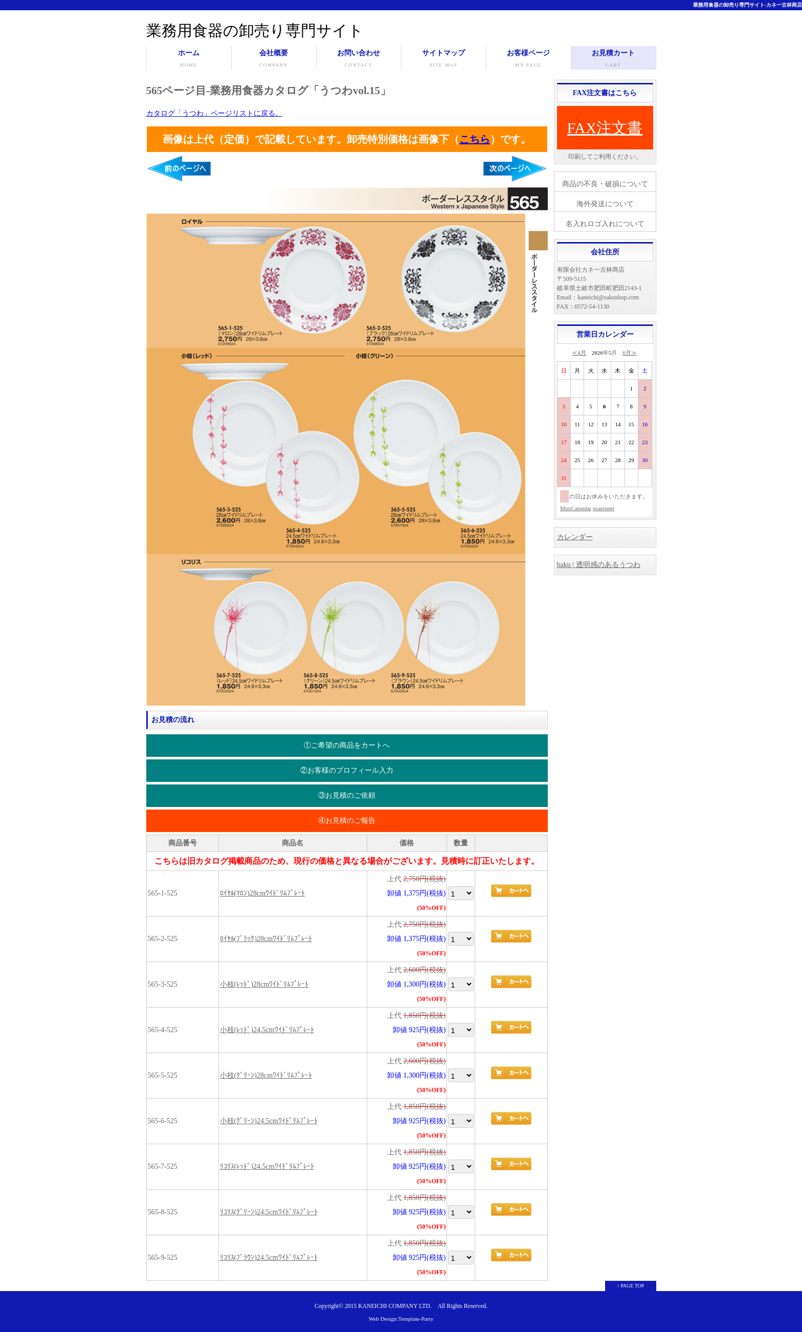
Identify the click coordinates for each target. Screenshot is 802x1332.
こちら (474, 139)
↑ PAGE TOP (630, 1286)
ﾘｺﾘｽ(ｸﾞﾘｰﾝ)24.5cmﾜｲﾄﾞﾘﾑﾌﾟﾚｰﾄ (269, 1212)
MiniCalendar (575, 508)
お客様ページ (528, 59)
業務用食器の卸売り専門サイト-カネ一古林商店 (747, 5)
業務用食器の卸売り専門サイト (255, 30)
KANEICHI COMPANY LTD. (394, 1306)
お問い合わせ (359, 59)
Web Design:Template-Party (401, 1319)
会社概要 (274, 59)
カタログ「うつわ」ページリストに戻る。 (214, 113)
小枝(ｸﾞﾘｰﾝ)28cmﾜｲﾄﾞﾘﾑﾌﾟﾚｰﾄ (266, 1075)
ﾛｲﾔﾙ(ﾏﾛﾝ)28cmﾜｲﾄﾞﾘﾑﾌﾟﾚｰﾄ (262, 893)
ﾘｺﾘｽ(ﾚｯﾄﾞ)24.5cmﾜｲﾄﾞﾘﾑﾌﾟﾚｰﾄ (267, 1166)
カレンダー (575, 537)
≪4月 (579, 353)
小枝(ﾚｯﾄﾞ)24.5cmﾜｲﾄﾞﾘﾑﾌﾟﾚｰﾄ (267, 1030)
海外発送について (605, 204)
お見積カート (613, 59)
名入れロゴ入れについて (605, 224)
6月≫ (629, 353)
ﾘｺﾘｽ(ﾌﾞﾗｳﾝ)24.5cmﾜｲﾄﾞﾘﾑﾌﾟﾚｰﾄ (269, 1257)
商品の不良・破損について (605, 184)
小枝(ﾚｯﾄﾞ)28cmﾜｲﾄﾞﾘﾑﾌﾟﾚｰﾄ (264, 984)
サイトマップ (444, 59)
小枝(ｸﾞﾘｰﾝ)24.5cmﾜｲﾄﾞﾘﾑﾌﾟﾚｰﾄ (269, 1121)
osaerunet (603, 508)
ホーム (189, 59)
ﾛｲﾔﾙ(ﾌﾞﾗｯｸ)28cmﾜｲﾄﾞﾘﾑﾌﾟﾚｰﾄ (266, 939)
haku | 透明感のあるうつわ (598, 565)
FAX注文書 (605, 127)
